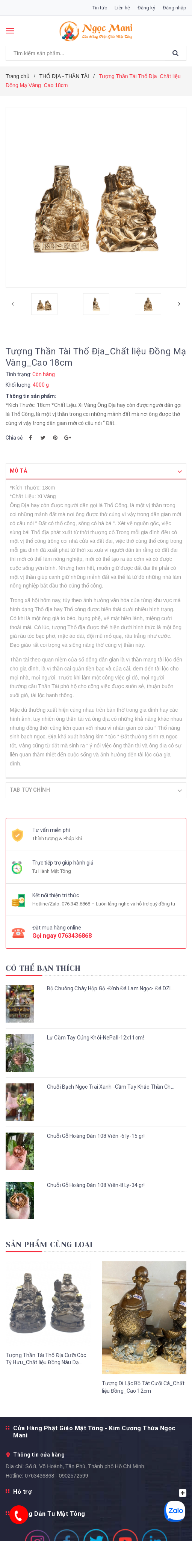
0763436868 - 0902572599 (56, 1475)
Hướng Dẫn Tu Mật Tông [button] (49, 1513)
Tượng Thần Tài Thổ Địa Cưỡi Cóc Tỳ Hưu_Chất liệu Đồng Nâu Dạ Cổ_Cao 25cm (46, 1359)
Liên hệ (122, 8)
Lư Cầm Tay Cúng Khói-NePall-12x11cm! (95, 1037)
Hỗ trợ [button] (99, 1492)
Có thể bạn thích (43, 968)
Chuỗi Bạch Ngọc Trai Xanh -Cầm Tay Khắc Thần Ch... (110, 1086)
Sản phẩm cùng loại (49, 1244)
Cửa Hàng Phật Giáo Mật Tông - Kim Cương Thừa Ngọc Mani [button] (94, 1431)
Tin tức (99, 8)
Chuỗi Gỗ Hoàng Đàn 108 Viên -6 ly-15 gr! (96, 1136)
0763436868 (75, 935)
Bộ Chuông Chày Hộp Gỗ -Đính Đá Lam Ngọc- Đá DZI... (110, 988)
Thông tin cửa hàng (39, 1454)
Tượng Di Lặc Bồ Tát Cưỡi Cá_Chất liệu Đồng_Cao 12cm (143, 1386)
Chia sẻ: (15, 438)
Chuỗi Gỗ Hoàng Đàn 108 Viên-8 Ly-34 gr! (96, 1185)
